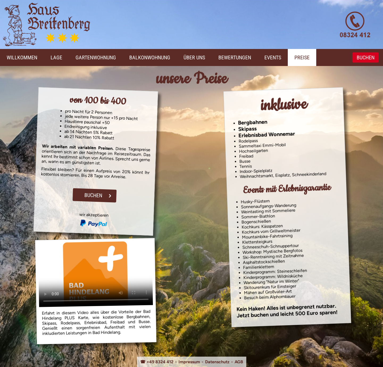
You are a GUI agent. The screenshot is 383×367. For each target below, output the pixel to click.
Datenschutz (217, 361)
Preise (302, 57)
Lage (56, 57)
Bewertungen (234, 57)
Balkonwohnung (149, 57)
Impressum (189, 361)
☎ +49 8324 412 (156, 361)
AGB (239, 361)
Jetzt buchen (253, 315)
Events (272, 57)
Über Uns (194, 57)
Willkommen (22, 57)
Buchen (365, 57)
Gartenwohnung (96, 57)
